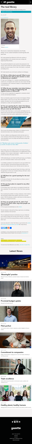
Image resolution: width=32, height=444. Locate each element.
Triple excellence (7, 378)
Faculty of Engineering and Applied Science (8, 241)
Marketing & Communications (16, 438)
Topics (2, 238)
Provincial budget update (11, 301)
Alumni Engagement (4, 240)
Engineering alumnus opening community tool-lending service (13, 9)
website (20, 206)
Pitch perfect (6, 326)
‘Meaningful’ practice (9, 274)
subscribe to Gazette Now (25, 244)
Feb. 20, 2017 (3, 15)
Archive (16, 435)
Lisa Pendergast (5, 17)
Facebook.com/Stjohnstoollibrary (8, 224)
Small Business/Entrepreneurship (20, 241)
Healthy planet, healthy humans (13, 405)
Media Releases (16, 440)
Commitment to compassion (12, 352)
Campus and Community (12, 240)
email (17, 224)
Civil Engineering (19, 240)
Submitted (6, 47)
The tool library (9, 7)
